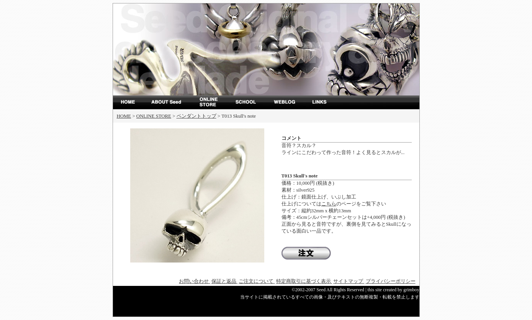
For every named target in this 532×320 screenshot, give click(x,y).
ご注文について (257, 281)
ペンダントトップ (196, 116)
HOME (124, 116)
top (132, 102)
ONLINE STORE (209, 102)
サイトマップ (348, 281)
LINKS (323, 102)
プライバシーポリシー (391, 281)
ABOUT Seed (170, 102)
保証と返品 (224, 281)
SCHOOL (247, 102)
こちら (328, 204)
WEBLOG (285, 102)
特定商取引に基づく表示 (304, 281)
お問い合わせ (194, 281)
